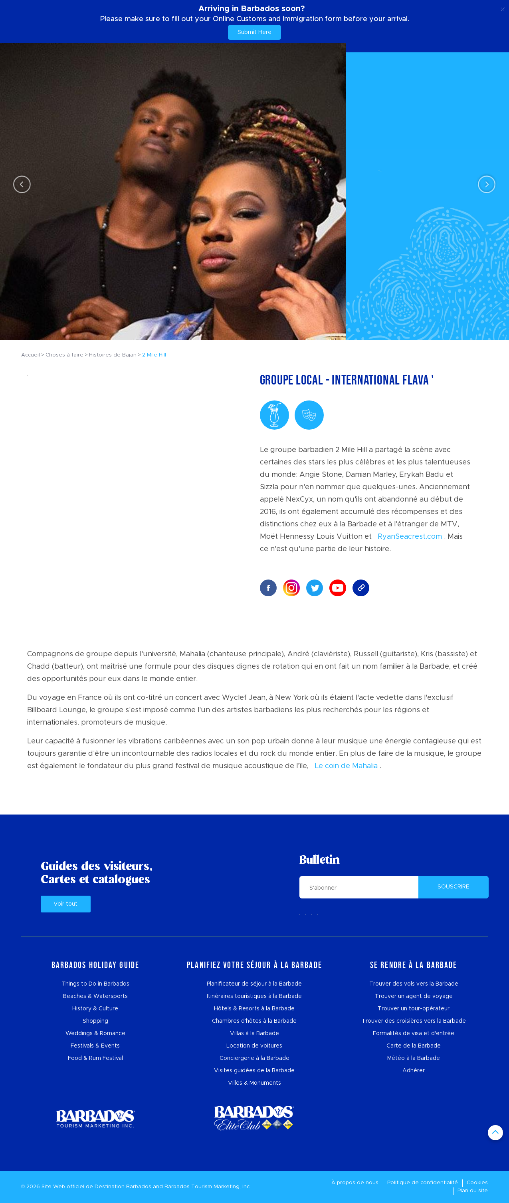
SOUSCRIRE (453, 887)
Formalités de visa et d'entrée (413, 1033)
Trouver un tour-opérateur (414, 1009)
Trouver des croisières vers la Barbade (414, 1021)
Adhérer (413, 1071)
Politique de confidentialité (422, 1182)
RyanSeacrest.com (410, 536)
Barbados (138, 1186)
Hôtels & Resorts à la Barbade (254, 1009)
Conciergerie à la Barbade (254, 1058)
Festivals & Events (95, 1046)
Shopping (95, 1021)
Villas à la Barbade (254, 1033)
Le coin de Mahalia (346, 766)
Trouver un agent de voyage (414, 996)
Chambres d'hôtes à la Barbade (254, 1021)
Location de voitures (254, 1046)
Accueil (30, 355)
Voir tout (65, 904)
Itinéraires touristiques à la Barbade (254, 996)
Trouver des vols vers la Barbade (413, 984)
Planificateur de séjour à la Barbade (254, 984)
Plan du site (473, 1190)
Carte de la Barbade (413, 1046)
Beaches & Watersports (95, 996)
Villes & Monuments (254, 1083)
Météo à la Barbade (413, 1058)
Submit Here (254, 32)
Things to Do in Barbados (95, 984)
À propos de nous (354, 1182)
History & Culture (95, 1009)
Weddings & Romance (95, 1033)
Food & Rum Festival (95, 1058)
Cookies (477, 1182)
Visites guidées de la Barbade (254, 1071)
